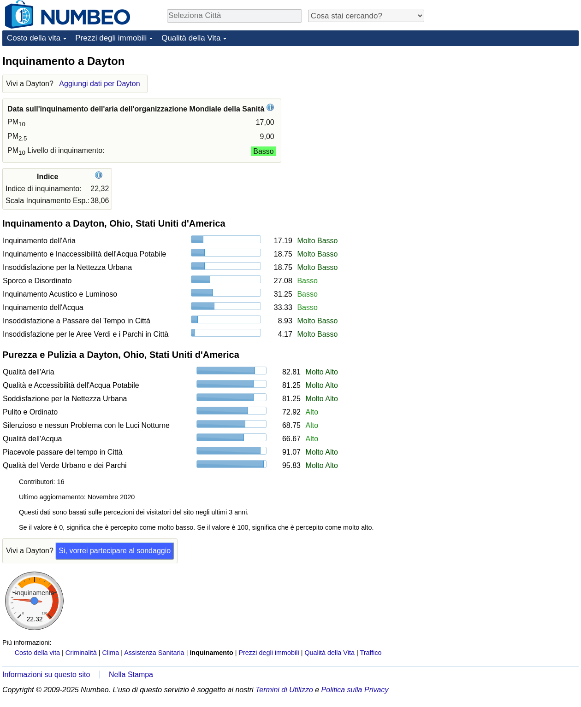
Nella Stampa (131, 674)
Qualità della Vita (190, 38)
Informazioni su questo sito (46, 674)
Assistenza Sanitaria (154, 652)
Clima (110, 652)
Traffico (370, 652)
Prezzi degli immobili (111, 38)
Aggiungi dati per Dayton (99, 84)
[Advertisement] (509, 111)
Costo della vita (33, 38)
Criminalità (81, 652)
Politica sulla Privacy (355, 690)
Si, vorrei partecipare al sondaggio (115, 551)
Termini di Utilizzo (284, 690)
